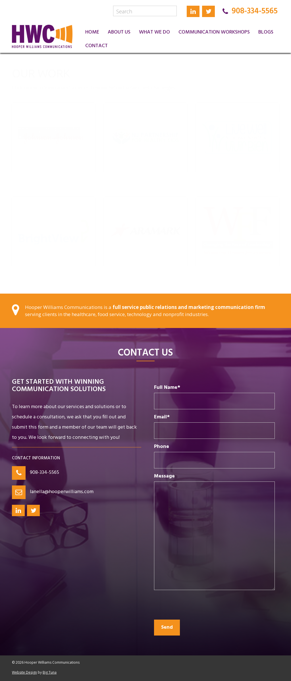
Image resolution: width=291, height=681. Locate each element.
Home (92, 32)
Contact (96, 46)
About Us (119, 32)
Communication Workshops (214, 32)
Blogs (265, 32)
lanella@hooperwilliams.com (61, 492)
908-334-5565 (44, 472)
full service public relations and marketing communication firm (189, 307)
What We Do (154, 32)
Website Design (24, 672)
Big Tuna (50, 672)
